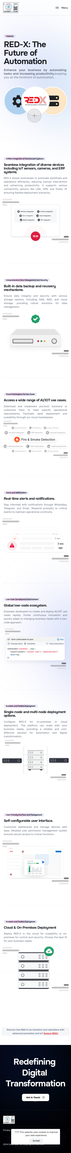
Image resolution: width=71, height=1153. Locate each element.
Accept (36, 1140)
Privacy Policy (10, 1130)
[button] (35, 1097)
